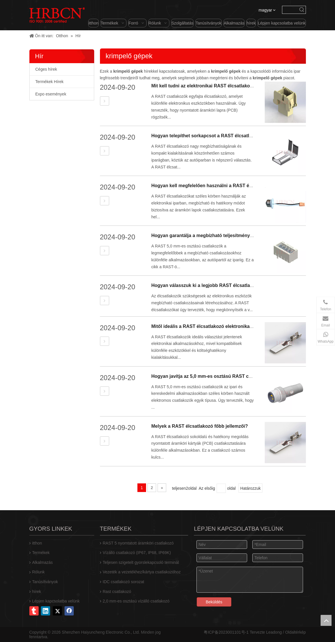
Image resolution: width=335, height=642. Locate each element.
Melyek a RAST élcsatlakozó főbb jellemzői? (199, 426)
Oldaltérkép (295, 632)
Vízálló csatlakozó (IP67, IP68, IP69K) (137, 552)
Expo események (50, 94)
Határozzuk (250, 488)
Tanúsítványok (45, 581)
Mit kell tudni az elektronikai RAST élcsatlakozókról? (208, 85)
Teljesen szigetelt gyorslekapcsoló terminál (141, 562)
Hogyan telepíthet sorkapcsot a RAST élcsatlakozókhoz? (213, 135)
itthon (37, 543)
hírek (36, 591)
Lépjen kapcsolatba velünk (56, 601)
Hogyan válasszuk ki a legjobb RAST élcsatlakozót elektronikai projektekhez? (236, 285)
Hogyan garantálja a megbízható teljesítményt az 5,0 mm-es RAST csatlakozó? (237, 235)
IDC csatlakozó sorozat (123, 581)
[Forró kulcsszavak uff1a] (302, 10)
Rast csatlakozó (117, 591)
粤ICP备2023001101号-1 (226, 632)
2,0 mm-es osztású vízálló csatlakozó (136, 601)
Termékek (41, 552)
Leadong (274, 632)
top (326, 620)
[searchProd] (290, 10)
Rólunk (38, 572)
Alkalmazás (42, 562)
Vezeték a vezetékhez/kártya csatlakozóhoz (142, 572)
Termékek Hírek (49, 81)
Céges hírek (46, 69)
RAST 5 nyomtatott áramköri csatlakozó (138, 543)
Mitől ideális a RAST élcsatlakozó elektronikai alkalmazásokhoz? (222, 326)
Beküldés (214, 602)
